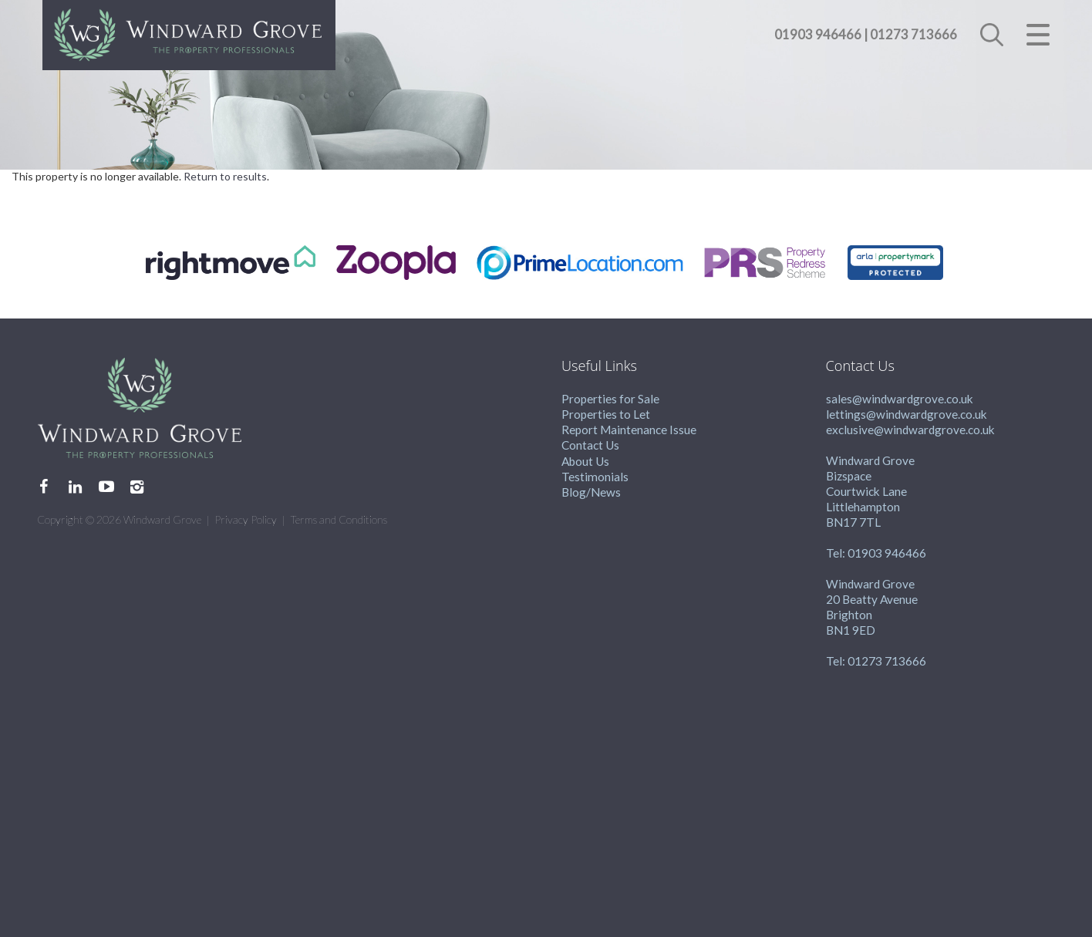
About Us (585, 461)
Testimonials (595, 477)
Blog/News (591, 492)
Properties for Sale (610, 399)
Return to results (225, 176)
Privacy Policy (245, 519)
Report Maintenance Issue (628, 429)
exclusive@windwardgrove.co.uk (910, 429)
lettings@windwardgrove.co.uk (906, 414)
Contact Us (590, 445)
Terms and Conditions (338, 519)
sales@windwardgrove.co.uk (899, 399)
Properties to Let (605, 414)
